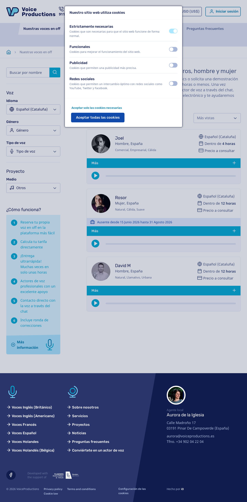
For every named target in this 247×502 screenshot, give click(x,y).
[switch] (173, 31)
